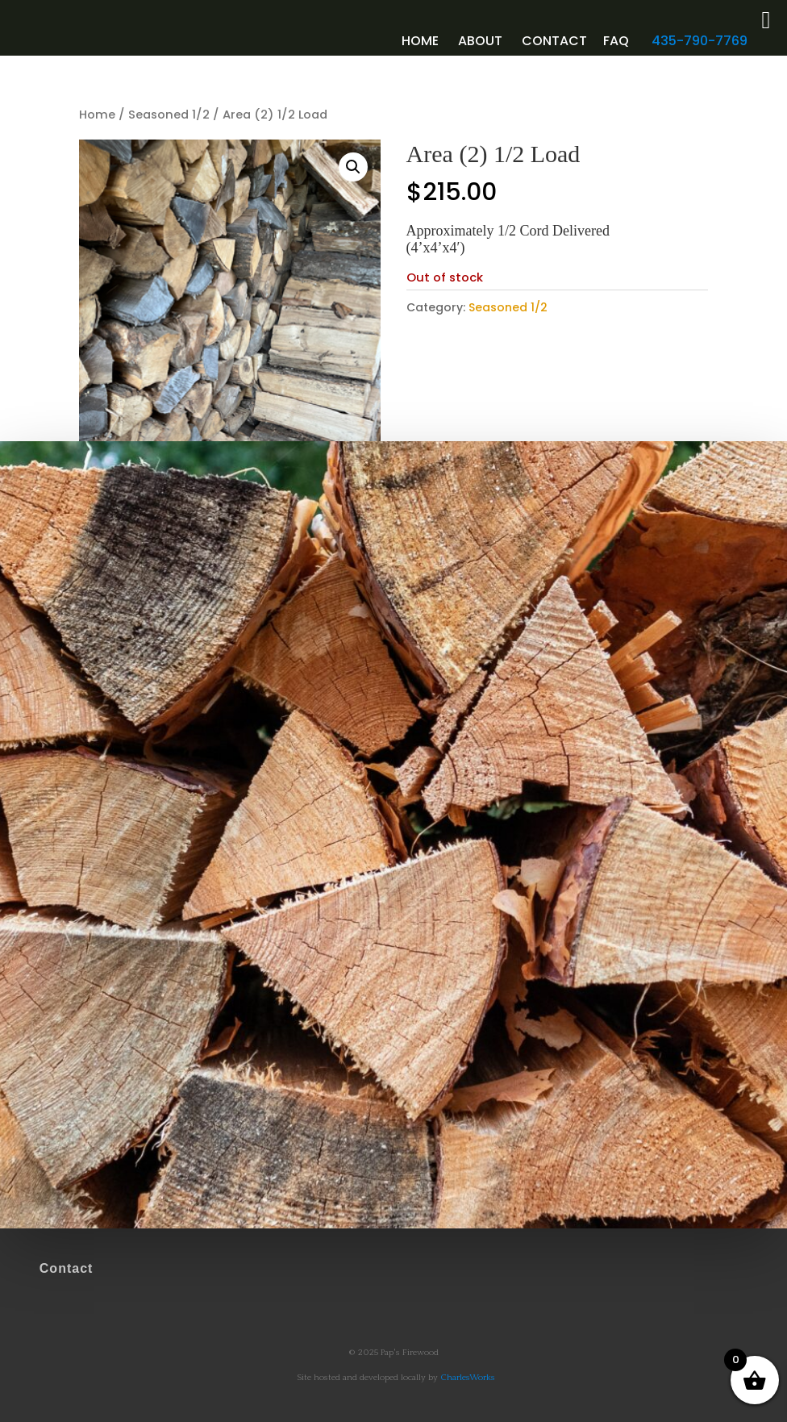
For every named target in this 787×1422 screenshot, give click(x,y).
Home (420, 40)
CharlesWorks (467, 1377)
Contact (554, 40)
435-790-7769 (699, 40)
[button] (353, 166)
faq (616, 40)
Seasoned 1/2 (169, 114)
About (480, 40)
